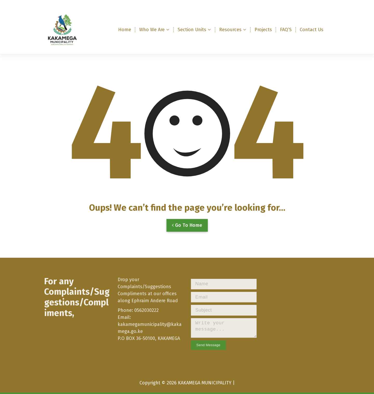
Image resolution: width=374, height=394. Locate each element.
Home (124, 30)
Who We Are (152, 30)
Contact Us (311, 30)
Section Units (192, 30)
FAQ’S (286, 30)
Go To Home (187, 231)
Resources (230, 30)
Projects (263, 30)
